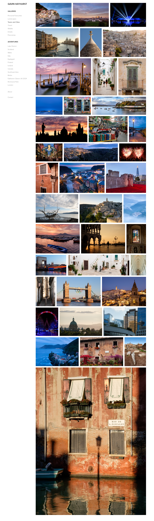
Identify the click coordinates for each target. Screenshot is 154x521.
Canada (10, 69)
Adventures (13, 42)
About (10, 92)
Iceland (10, 65)
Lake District (12, 46)
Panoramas (12, 35)
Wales (10, 52)
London (10, 85)
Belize (10, 75)
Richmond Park (13, 82)
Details (10, 32)
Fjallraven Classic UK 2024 (17, 78)
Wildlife (10, 28)
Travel (10, 25)
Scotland (11, 49)
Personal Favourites (15, 15)
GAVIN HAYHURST (17, 4)
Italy (9, 56)
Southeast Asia (13, 72)
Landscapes (12, 19)
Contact (10, 97)
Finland (10, 62)
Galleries (12, 11)
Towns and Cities (14, 22)
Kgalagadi (11, 59)
